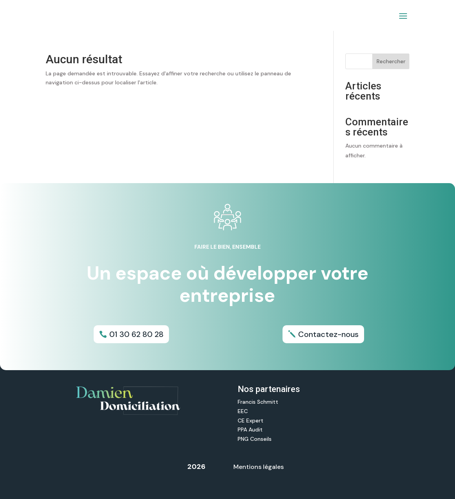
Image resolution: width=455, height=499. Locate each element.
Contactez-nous (328, 334)
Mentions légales (258, 467)
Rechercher (391, 61)
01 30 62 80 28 (136, 334)
